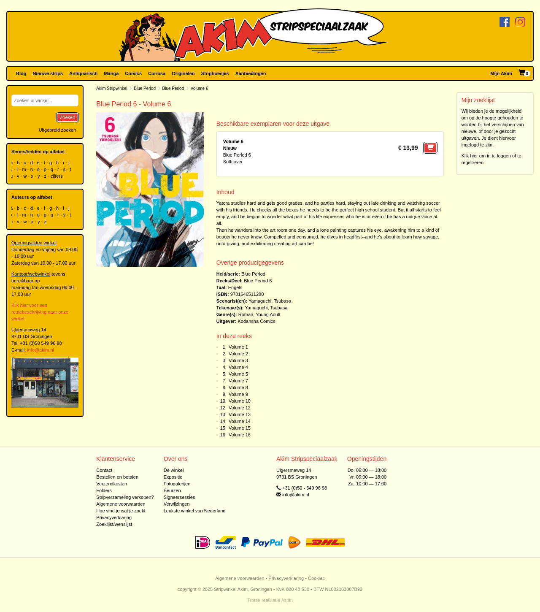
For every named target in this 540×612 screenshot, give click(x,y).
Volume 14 (240, 421)
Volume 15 (240, 428)
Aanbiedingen (250, 73)
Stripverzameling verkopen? (125, 497)
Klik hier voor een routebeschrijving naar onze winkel (39, 312)
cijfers (57, 176)
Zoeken (68, 117)
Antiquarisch (83, 73)
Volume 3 (238, 360)
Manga (111, 73)
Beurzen (172, 490)
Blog (21, 73)
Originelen (183, 73)
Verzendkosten (111, 483)
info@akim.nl (40, 349)
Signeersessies (179, 497)
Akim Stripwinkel (111, 88)
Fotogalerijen (177, 483)
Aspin (287, 600)
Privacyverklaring (114, 517)
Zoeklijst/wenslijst (114, 524)
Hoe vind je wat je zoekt (120, 510)
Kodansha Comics (256, 321)
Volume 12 (240, 407)
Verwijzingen (177, 503)
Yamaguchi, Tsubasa (269, 300)
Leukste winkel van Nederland (195, 510)
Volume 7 (238, 380)
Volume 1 (238, 346)
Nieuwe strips (48, 73)
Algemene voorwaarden (120, 503)
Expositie (173, 476)
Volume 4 (238, 367)
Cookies (316, 578)
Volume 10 (240, 400)
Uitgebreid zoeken (57, 130)
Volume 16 (240, 434)
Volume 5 (238, 373)
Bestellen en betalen (117, 476)
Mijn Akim (501, 73)
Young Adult (268, 314)
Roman (245, 314)
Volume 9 (238, 394)
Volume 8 (238, 387)
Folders (104, 490)
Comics (133, 73)
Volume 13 (240, 414)
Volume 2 (238, 353)
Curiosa (156, 73)
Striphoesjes (215, 73)
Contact (104, 470)
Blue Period (145, 88)
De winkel (174, 470)
